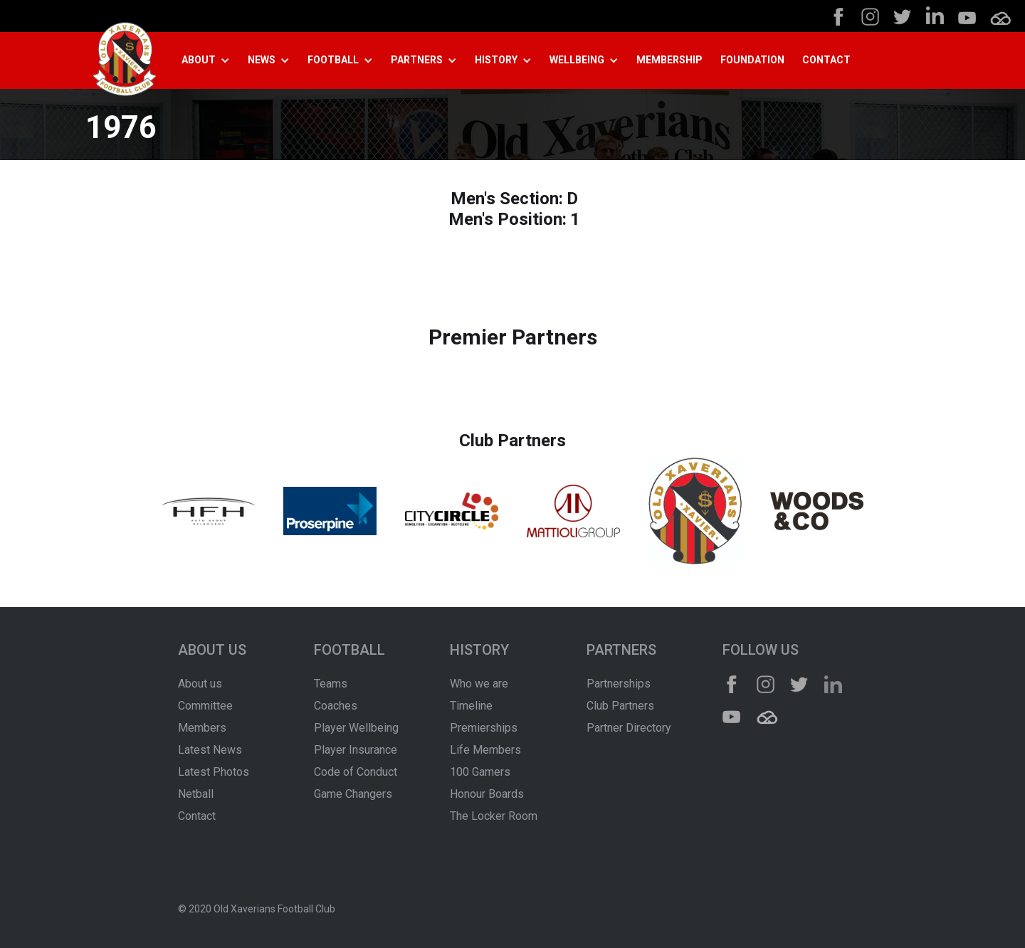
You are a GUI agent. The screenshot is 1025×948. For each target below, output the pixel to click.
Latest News (210, 750)
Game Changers (353, 794)
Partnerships (619, 683)
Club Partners (620, 705)
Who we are (479, 683)
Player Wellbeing (356, 727)
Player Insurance (355, 750)
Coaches (335, 705)
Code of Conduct (355, 772)
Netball (196, 794)
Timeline (471, 705)
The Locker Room (493, 816)
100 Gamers (480, 772)
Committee (205, 705)
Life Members (485, 750)
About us (200, 683)
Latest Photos (213, 772)
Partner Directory (629, 727)
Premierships (483, 727)
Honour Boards (487, 794)
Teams (330, 683)
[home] (124, 61)
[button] (211, 60)
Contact (197, 816)
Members (202, 727)
